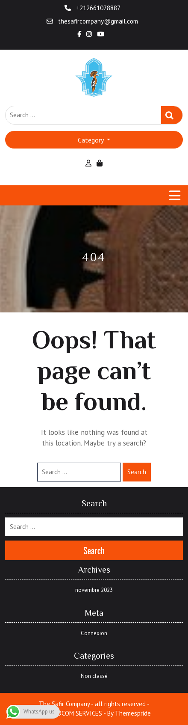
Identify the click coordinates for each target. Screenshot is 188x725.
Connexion (94, 633)
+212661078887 (92, 8)
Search (171, 115)
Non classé (94, 676)
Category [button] (91, 140)
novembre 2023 (94, 590)
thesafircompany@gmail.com (92, 21)
